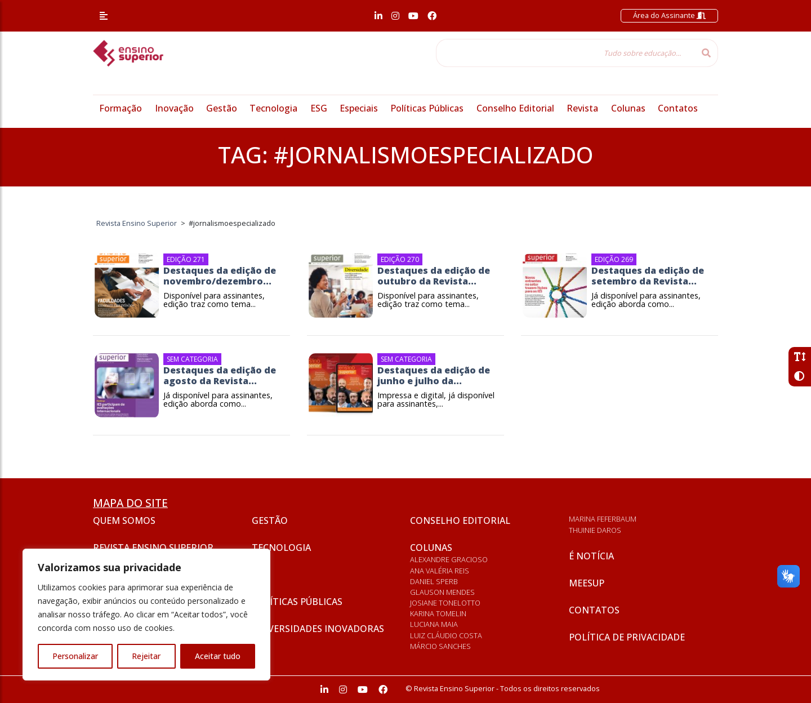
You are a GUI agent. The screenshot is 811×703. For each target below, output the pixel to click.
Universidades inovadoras (318, 628)
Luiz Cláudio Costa (446, 635)
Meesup (586, 583)
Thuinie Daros (595, 530)
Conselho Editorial (515, 108)
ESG (318, 108)
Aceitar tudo (217, 656)
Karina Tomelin (438, 613)
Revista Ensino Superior (153, 547)
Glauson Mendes (442, 592)
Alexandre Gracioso (449, 559)
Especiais (359, 108)
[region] (146, 614)
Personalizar (75, 656)
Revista (582, 108)
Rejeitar (146, 656)
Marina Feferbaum (602, 519)
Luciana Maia (434, 624)
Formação (120, 108)
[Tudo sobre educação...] (565, 53)
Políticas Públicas (427, 108)
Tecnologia (273, 108)
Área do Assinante (669, 15)
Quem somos (124, 520)
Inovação (174, 108)
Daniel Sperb (434, 581)
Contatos (678, 108)
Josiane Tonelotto (445, 603)
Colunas (628, 108)
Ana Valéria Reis (439, 571)
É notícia (591, 556)
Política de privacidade (627, 637)
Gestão (221, 108)
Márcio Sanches (440, 646)
